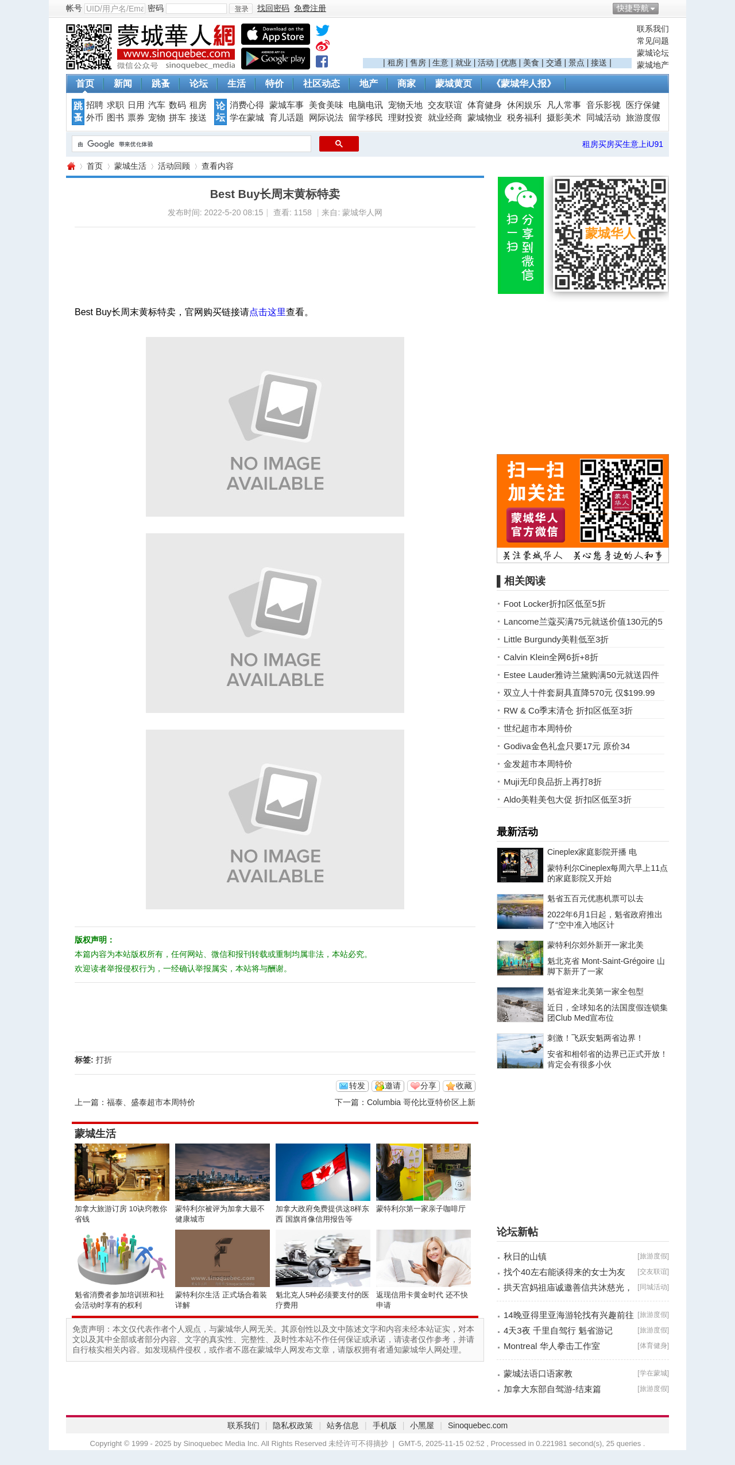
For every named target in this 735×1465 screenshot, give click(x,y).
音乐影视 (603, 105)
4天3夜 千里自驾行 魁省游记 (558, 1330)
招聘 (94, 105)
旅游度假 (643, 117)
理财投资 (405, 117)
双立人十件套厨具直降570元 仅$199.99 (579, 692)
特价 (274, 83)
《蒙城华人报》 (524, 83)
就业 (463, 62)
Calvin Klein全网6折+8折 (551, 657)
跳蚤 (161, 83)
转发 (357, 1085)
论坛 (198, 83)
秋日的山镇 (525, 1256)
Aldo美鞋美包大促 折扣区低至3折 (568, 799)
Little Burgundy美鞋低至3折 (556, 639)
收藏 (464, 1085)
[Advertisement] (497, 41)
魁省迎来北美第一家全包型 (595, 991)
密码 (156, 8)
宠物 (156, 117)
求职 (115, 105)
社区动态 (321, 83)
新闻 (123, 83)
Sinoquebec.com (478, 1425)
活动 (486, 62)
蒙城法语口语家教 (538, 1373)
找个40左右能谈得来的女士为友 (564, 1272)
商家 (406, 83)
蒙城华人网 (70, 166)
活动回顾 (174, 165)
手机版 (385, 1425)
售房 (418, 62)
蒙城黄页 (453, 83)
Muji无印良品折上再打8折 (553, 781)
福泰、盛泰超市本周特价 (151, 1102)
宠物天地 (405, 105)
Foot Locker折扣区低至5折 (555, 604)
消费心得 (247, 105)
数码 (177, 105)
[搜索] (190, 144)
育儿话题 (286, 117)
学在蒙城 (247, 117)
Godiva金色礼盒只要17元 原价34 (567, 746)
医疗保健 (643, 105)
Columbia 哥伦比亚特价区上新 (421, 1102)
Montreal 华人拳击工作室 (552, 1346)
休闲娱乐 (524, 105)
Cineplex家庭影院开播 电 (592, 851)
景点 (576, 62)
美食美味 (326, 105)
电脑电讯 (366, 105)
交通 (554, 62)
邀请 (393, 1085)
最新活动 (517, 832)
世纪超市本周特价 (538, 728)
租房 (396, 62)
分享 (428, 1085)
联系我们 (653, 28)
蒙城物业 (484, 117)
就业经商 (445, 117)
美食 (531, 62)
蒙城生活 (130, 165)
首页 (85, 83)
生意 (440, 62)
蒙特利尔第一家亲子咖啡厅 (421, 1208)
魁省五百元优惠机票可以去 (595, 898)
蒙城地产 (653, 64)
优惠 (509, 62)
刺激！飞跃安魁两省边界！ (595, 1037)
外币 (94, 117)
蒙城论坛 (653, 52)
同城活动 (603, 117)
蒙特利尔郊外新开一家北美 (595, 944)
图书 (115, 117)
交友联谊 (445, 105)
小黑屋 (422, 1425)
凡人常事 (564, 105)
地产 (368, 83)
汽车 (156, 105)
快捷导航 (633, 8)
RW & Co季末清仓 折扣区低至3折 (568, 710)
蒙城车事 (286, 105)
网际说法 (326, 117)
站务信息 (343, 1425)
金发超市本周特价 (538, 764)
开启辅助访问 (666, 8)
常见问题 (653, 40)
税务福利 (524, 117)
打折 (104, 1059)
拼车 (177, 117)
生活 (236, 83)
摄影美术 (564, 117)
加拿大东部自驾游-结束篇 (552, 1389)
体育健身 (484, 105)
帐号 (74, 8)
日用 (136, 105)
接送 (599, 62)
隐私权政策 (293, 1425)
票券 (136, 117)
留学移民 (366, 117)
